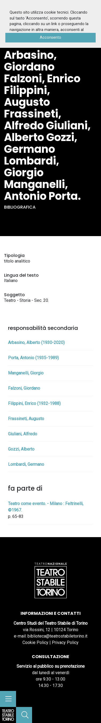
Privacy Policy (65, 642)
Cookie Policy (35, 642)
